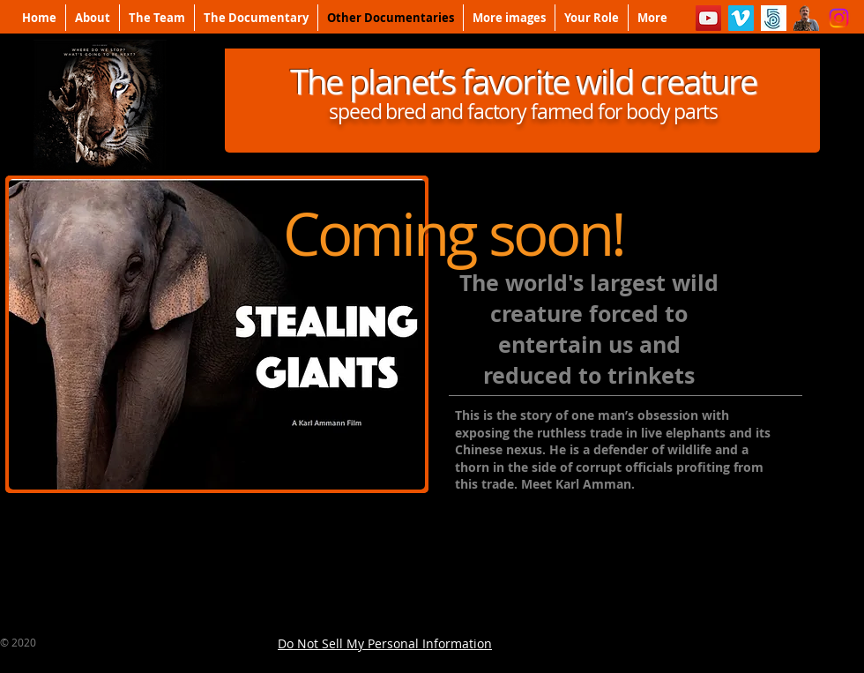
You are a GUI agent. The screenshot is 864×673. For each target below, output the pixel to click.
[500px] (773, 18)
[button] (216, 334)
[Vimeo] (741, 18)
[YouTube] (708, 18)
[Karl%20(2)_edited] (806, 18)
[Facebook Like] (749, 643)
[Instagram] (839, 18)
